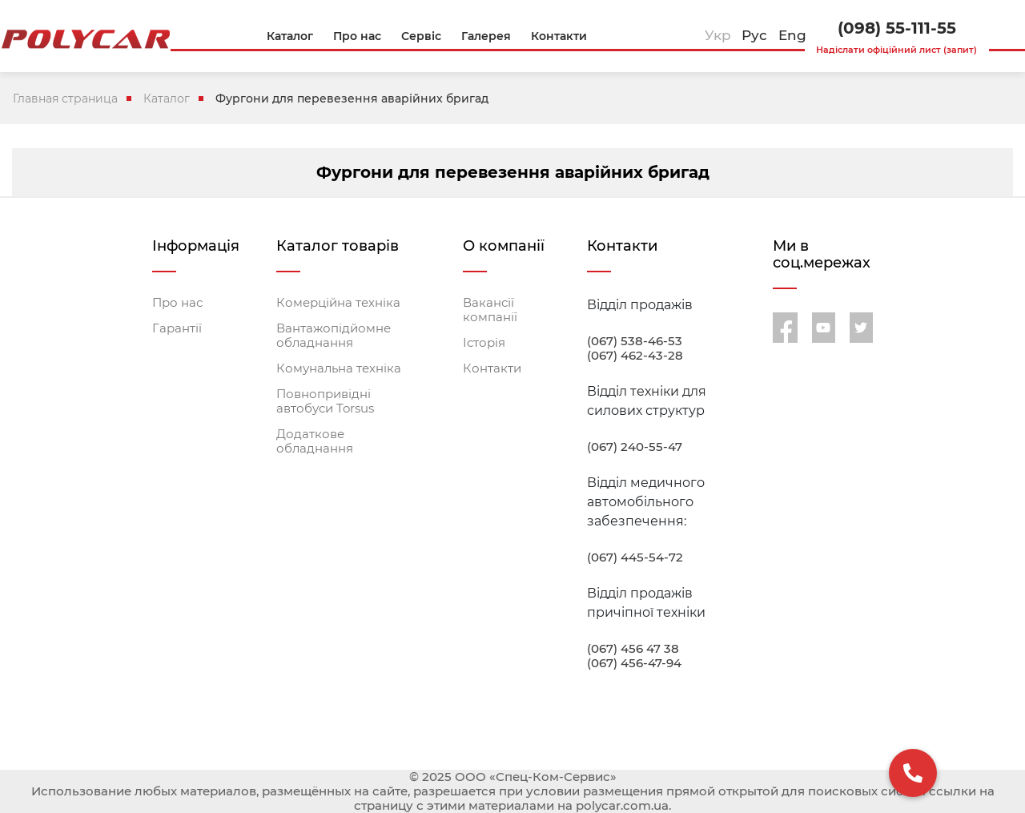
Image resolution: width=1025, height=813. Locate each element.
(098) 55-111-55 (897, 28)
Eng (792, 35)
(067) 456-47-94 (634, 663)
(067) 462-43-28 (635, 355)
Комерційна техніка (338, 303)
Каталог (166, 98)
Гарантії (177, 328)
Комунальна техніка (338, 368)
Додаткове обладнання (314, 441)
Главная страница (65, 98)
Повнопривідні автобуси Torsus (325, 401)
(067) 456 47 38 (633, 649)
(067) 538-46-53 (634, 341)
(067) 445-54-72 (635, 557)
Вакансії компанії (490, 310)
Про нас (177, 303)
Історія (484, 343)
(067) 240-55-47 (634, 447)
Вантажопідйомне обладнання (333, 335)
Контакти (492, 368)
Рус (754, 35)
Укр (718, 35)
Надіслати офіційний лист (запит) (896, 49)
